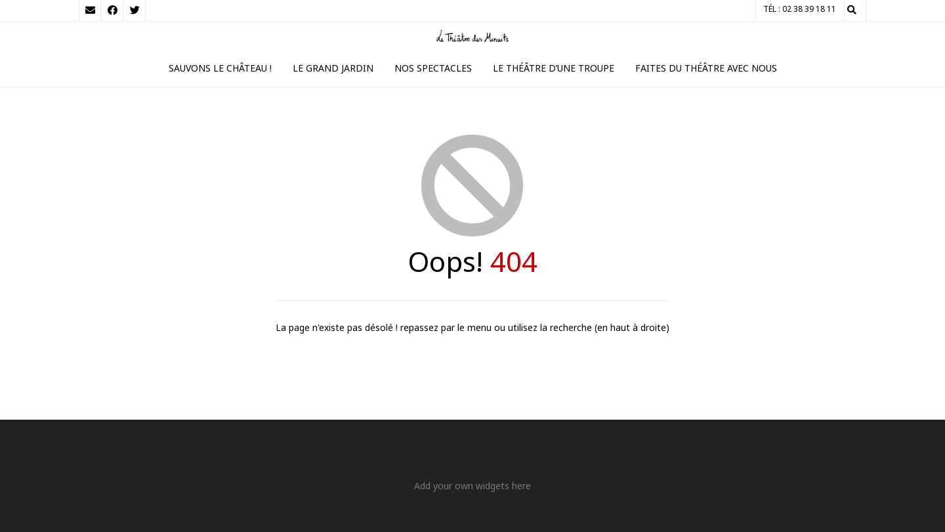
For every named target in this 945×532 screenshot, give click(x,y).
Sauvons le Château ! (220, 68)
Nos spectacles (433, 68)
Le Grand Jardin (333, 68)
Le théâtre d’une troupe (553, 68)
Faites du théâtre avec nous (706, 68)
